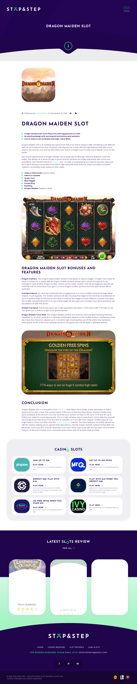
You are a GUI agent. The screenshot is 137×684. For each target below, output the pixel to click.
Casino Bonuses (56, 647)
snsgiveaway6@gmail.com (93, 652)
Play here (38, 465)
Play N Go (62, 409)
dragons (56, 162)
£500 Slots (94, 647)
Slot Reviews (77, 647)
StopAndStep (41, 113)
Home (40, 647)
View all (67, 548)
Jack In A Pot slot (63, 422)
